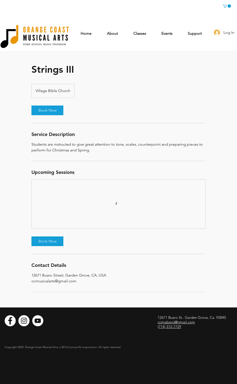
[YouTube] (37, 320)
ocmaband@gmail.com (176, 322)
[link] (47, 110)
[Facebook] (10, 320)
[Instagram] (24, 320)
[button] (227, 6)
